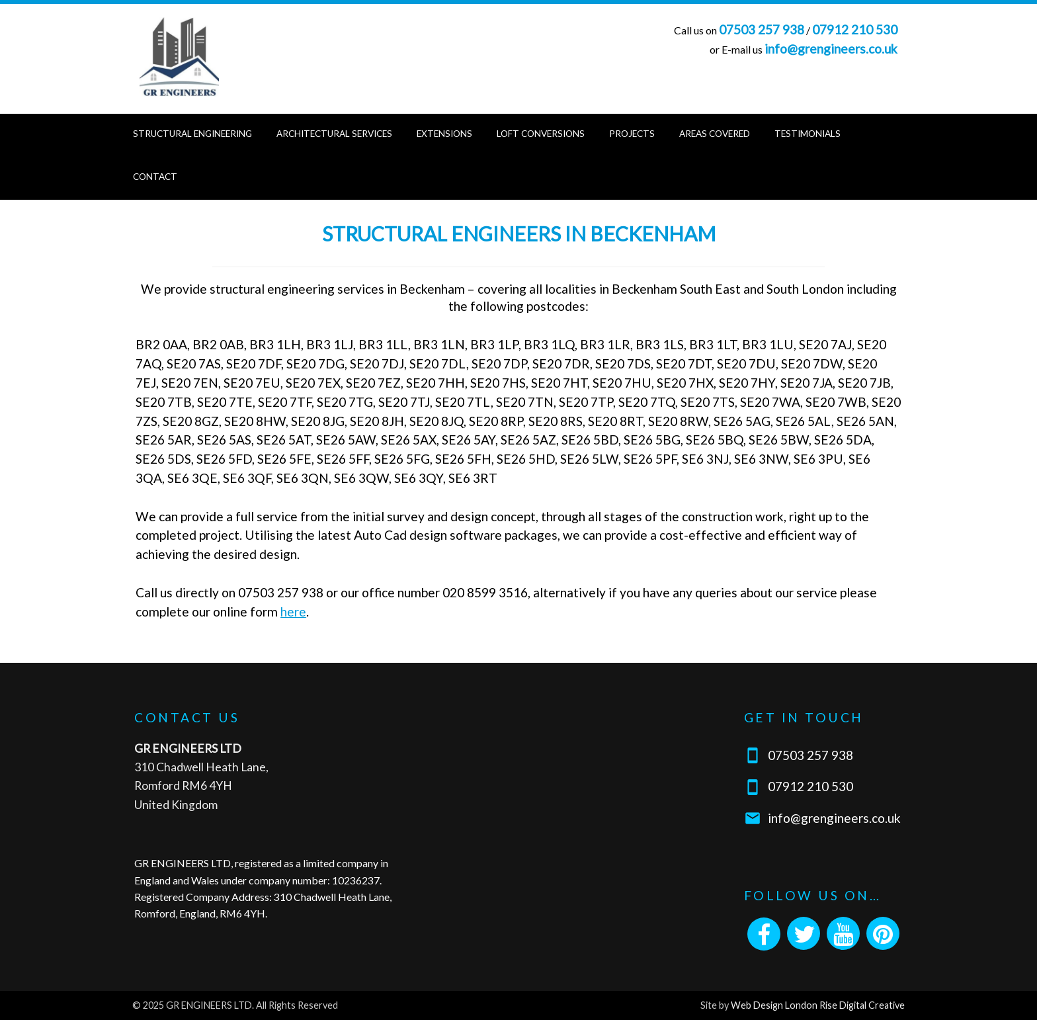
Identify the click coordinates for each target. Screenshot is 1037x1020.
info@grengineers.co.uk (831, 48)
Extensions (444, 133)
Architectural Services (334, 133)
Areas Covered (714, 133)
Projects (632, 133)
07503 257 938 (761, 29)
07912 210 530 (854, 29)
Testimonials (807, 133)
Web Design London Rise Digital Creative (818, 1005)
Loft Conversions (541, 133)
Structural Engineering (192, 133)
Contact (155, 176)
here (293, 611)
